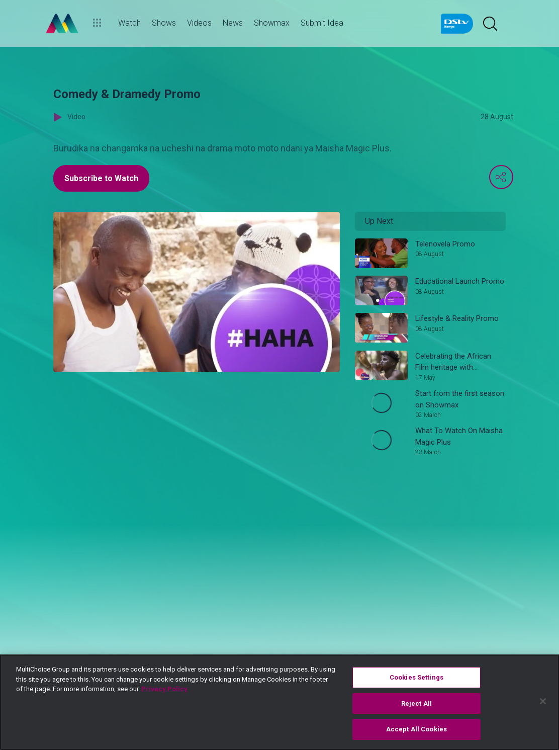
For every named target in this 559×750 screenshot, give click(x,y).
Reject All (416, 703)
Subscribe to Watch (101, 178)
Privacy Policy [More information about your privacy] (164, 689)
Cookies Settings (416, 677)
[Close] (543, 701)
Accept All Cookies (416, 729)
